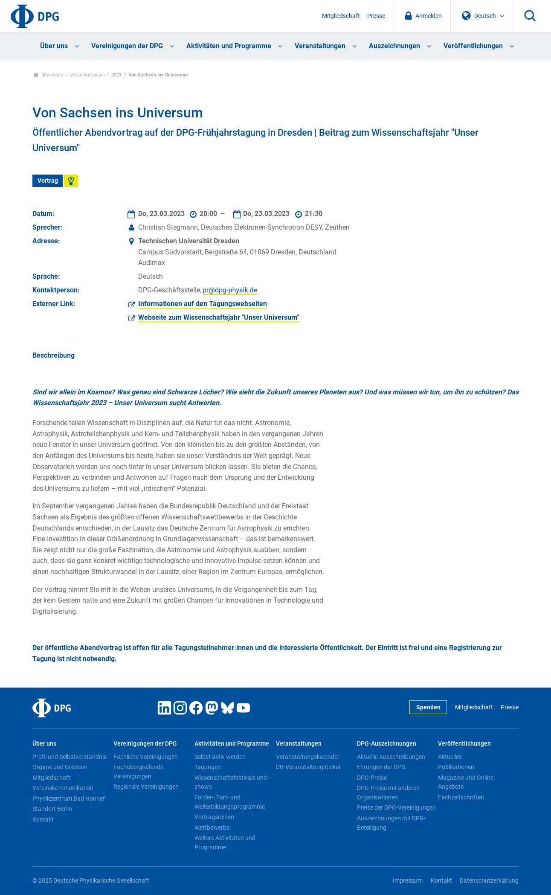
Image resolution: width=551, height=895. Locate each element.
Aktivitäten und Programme (228, 46)
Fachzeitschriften (461, 797)
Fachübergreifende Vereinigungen (138, 772)
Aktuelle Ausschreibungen (391, 756)
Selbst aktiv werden (220, 756)
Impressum (408, 880)
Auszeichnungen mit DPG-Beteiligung (391, 823)
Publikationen (456, 767)
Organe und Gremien (59, 767)
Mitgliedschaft (341, 16)
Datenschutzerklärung (489, 880)
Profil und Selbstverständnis (69, 756)
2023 (116, 75)
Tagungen (207, 767)
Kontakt (43, 819)
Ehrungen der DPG (381, 767)
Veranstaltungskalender (307, 756)
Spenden (428, 707)
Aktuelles (450, 756)
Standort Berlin (52, 808)
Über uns (54, 46)
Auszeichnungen (394, 46)
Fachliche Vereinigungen (145, 756)
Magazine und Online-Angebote (466, 782)
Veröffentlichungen (473, 46)
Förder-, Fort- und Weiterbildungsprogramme (229, 802)
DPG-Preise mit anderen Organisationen (388, 792)
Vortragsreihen (214, 816)
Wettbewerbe (211, 827)
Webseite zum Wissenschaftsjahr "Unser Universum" (218, 317)
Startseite (48, 75)
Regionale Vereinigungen (146, 786)
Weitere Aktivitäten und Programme (224, 842)
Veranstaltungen (320, 46)
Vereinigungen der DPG (127, 46)
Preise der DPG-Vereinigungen (396, 807)
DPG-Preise (372, 777)
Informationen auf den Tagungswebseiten (202, 304)
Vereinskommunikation (62, 787)
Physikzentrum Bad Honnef (68, 798)
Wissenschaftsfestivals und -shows (232, 782)
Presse (376, 16)
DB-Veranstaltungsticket (308, 767)
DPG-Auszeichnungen (386, 743)
